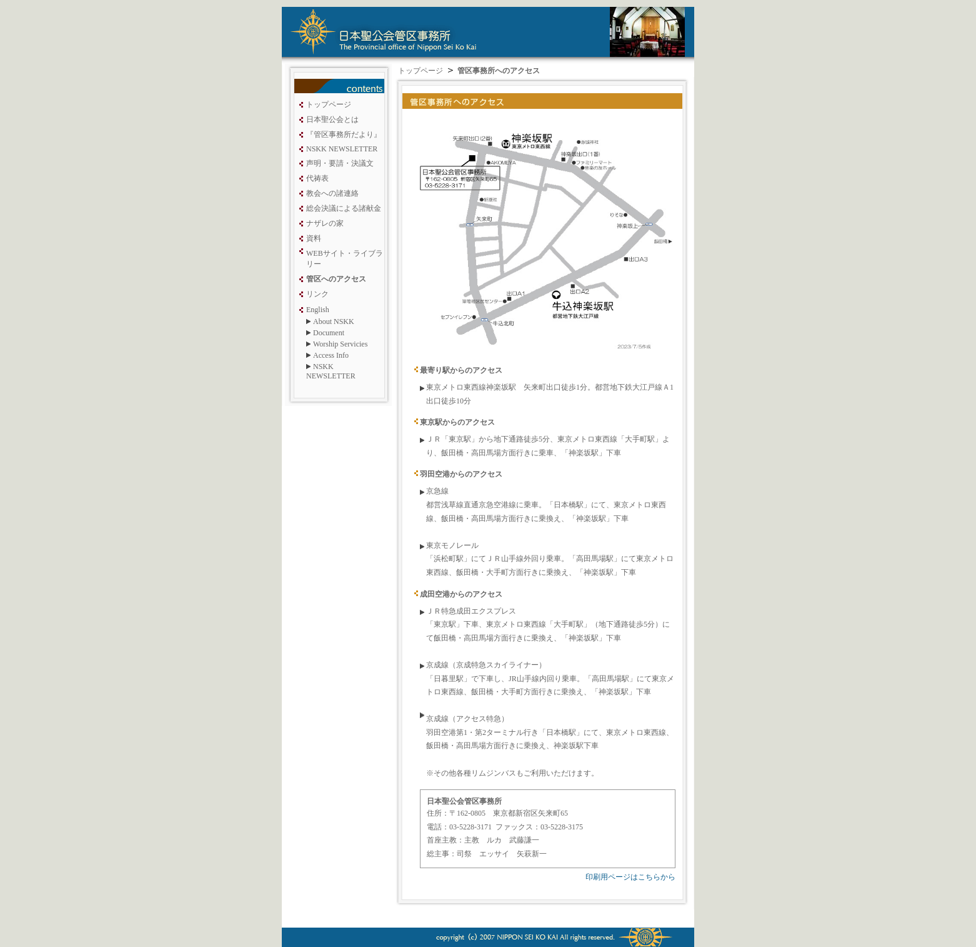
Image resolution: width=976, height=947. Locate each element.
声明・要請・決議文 (340, 163)
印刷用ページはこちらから (630, 877)
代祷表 (317, 178)
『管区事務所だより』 (343, 134)
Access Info (331, 355)
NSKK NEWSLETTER (341, 148)
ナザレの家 (325, 223)
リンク (317, 294)
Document (328, 332)
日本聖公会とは (332, 119)
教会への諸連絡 (332, 193)
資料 (313, 238)
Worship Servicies (340, 344)
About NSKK (333, 321)
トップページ (328, 104)
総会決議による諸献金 (343, 208)
